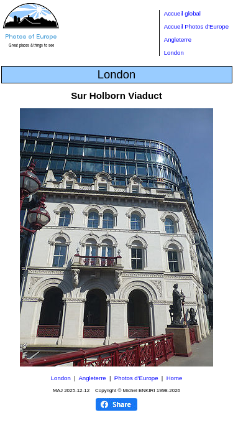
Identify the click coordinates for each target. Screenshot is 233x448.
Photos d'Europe (136, 378)
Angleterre (177, 39)
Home (175, 378)
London (174, 52)
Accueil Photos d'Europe (196, 26)
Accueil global (182, 13)
